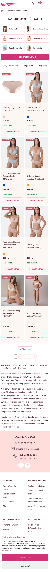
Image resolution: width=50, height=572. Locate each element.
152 (25, 356)
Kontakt (6, 529)
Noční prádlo (8, 502)
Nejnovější (28, 65)
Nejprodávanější (11, 65)
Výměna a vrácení (10, 525)
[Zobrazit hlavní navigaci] (46, 3)
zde (9, 550)
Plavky (6, 506)
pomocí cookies (31, 543)
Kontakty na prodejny (25, 443)
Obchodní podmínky (36, 486)
